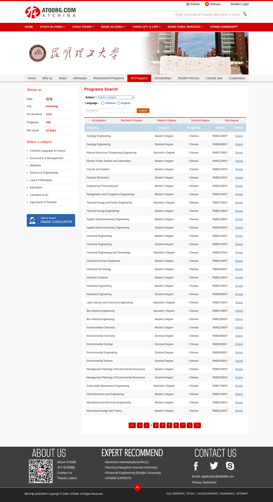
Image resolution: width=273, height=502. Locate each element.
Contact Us (64, 472)
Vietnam (215, 4)
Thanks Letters (67, 478)
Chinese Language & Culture (47, 150)
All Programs (139, 78)
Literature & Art (39, 194)
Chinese (110, 103)
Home (32, 78)
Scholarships (162, 78)
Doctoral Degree (200, 120)
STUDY (190, 493)
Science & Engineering (44, 172)
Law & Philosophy (41, 180)
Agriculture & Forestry (43, 202)
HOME (29, 26)
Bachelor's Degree (131, 120)
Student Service (188, 78)
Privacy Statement (204, 482)
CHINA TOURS (81, 26)
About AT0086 (66, 462)
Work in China (112, 26)
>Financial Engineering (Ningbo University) (133, 472)
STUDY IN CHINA (51, 26)
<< (132, 425)
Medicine (35, 165)
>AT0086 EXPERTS (118, 478)
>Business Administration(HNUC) (127, 462)
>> (197, 425)
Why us (47, 78)
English (125, 103)
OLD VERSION (175, 493)
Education (36, 187)
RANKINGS (227, 493)
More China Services (184, 26)
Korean (195, 4)
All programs (99, 120)
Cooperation (237, 78)
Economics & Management (46, 158)
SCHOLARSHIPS (208, 493)
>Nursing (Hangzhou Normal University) (131, 467)
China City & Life (145, 26)
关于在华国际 (66, 467)
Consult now (214, 78)
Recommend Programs (108, 78)
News (62, 78)
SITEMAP (242, 493)
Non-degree (231, 120)
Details (239, 136)
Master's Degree (166, 120)
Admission (80, 78)
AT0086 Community (224, 26)
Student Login (240, 4)
